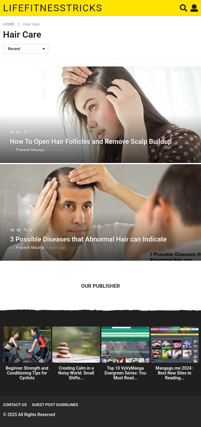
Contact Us (15, 404)
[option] (27, 355)
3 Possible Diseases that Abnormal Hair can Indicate (88, 239)
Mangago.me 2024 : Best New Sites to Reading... (174, 373)
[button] (183, 8)
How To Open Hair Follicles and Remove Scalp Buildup (91, 141)
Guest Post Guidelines (55, 404)
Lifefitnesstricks (52, 8)
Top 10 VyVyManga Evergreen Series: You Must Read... (125, 373)
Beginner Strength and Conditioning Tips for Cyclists (27, 373)
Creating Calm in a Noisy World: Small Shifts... (76, 373)
